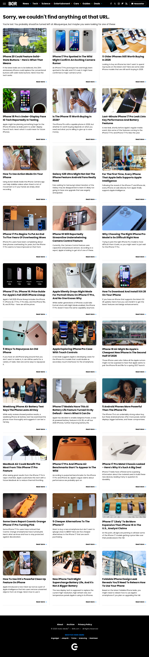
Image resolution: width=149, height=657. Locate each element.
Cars (76, 3)
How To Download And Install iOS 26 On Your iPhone (124, 293)
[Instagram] (119, 4)
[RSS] (126, 4)
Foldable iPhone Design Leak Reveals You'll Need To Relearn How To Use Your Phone (123, 582)
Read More (40, 82)
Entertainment (62, 3)
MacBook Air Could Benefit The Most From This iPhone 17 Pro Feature (21, 467)
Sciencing (83, 638)
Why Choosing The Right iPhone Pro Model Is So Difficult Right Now (124, 235)
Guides (86, 3)
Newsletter (137, 4)
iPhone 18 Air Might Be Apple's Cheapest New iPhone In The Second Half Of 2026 (124, 352)
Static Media (63, 629)
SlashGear (93, 638)
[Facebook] (111, 4)
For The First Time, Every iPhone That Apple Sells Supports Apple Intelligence (122, 177)
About (60, 624)
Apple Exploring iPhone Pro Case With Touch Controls (72, 350)
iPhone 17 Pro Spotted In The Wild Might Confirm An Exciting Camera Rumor (74, 60)
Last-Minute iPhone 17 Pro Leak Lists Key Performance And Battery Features (124, 120)
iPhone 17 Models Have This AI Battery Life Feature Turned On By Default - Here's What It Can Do (73, 410)
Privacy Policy (85, 624)
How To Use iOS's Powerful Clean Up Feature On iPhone (24, 580)
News (26, 3)
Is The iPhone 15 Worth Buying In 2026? (72, 118)
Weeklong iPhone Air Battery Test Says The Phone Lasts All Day (23, 408)
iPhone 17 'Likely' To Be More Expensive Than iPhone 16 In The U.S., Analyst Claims (121, 525)
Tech (35, 3)
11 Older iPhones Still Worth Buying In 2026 (123, 58)
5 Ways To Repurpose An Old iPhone (20, 350)
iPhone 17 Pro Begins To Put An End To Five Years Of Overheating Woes (24, 235)
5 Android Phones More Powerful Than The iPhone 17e (122, 408)
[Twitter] (115, 4)
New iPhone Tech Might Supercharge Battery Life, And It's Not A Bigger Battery (73, 582)
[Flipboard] (123, 4)
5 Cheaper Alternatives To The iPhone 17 (71, 523)
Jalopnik (65, 638)
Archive (70, 624)
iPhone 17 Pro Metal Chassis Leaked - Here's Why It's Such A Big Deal (123, 465)
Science (46, 3)
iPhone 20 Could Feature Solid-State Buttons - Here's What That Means (23, 60)
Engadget (55, 638)
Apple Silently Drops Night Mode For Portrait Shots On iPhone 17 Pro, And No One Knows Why (74, 295)
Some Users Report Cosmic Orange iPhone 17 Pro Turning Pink (24, 523)
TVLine (73, 638)
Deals (97, 3)
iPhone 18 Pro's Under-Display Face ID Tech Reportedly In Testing (24, 118)
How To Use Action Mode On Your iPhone (23, 175)
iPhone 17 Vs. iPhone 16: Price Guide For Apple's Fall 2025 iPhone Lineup (24, 293)
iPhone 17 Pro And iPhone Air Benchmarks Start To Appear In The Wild (74, 467)
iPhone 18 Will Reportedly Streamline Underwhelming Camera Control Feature (69, 237)
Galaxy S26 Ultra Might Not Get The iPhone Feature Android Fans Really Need (74, 177)
